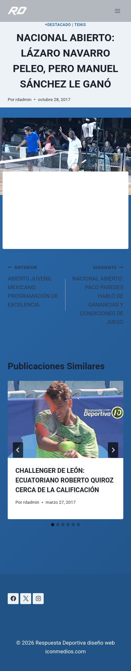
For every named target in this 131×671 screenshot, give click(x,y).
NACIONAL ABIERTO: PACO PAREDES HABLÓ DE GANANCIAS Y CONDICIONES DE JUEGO (97, 294)
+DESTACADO (58, 25)
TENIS (80, 25)
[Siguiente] (113, 450)
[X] (25, 598)
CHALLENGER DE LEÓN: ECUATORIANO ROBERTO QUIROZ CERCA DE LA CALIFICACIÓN (64, 480)
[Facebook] (13, 598)
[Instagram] (38, 598)
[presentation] (65, 419)
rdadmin (23, 99)
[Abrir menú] (117, 11)
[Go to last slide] (18, 450)
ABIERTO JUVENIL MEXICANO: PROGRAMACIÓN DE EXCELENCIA (34, 285)
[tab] (52, 524)
